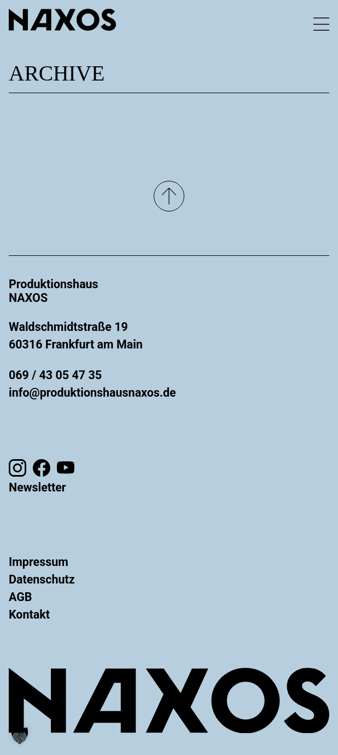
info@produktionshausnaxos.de (92, 392)
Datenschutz (42, 579)
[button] (19, 735)
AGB (20, 597)
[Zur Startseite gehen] (62, 20)
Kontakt (29, 614)
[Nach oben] (169, 196)
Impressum (38, 562)
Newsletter (37, 487)
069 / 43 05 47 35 (55, 375)
